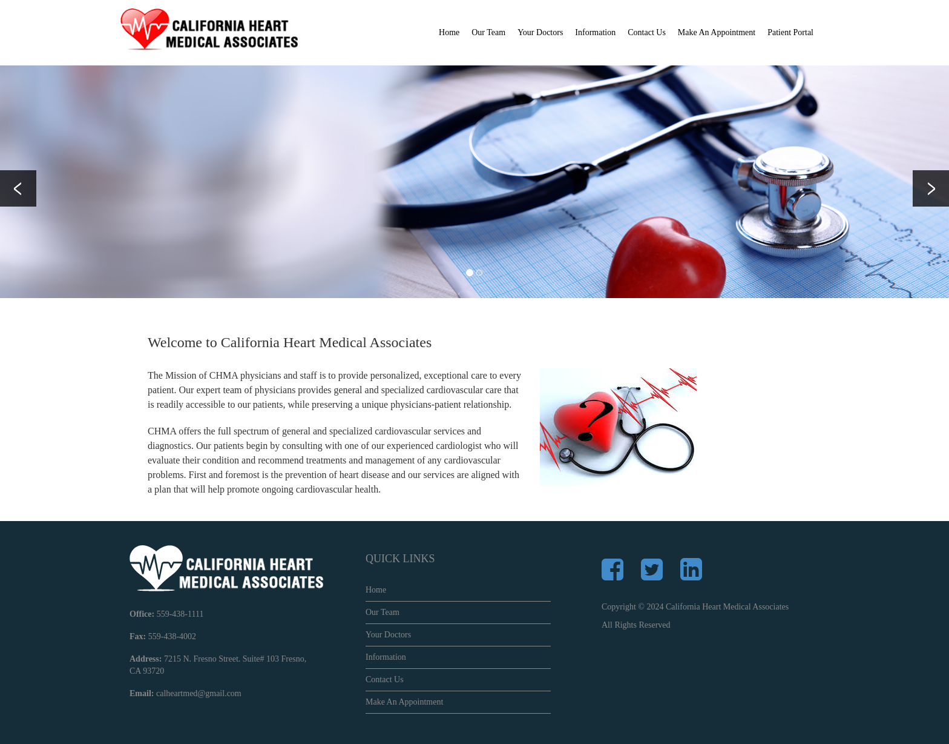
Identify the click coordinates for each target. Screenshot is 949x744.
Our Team (382, 612)
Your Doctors (540, 32)
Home (449, 32)
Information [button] (595, 32)
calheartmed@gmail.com (198, 693)
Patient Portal (790, 32)
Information (386, 657)
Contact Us (647, 32)
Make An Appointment (716, 32)
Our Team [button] (488, 32)
